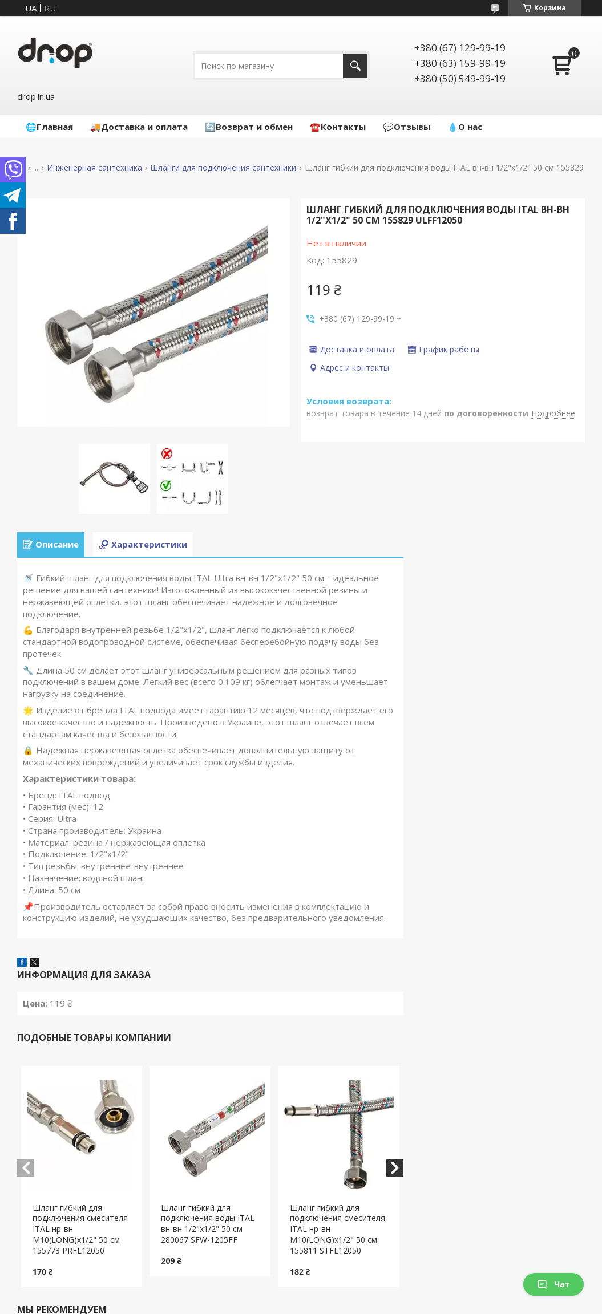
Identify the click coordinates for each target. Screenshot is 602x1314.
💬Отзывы (406, 126)
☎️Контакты (338, 126)
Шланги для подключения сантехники (223, 168)
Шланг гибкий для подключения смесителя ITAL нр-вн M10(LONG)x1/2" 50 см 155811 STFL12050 (337, 1229)
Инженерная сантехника (94, 168)
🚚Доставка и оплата (139, 126)
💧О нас (464, 126)
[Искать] (355, 66)
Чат (553, 1284)
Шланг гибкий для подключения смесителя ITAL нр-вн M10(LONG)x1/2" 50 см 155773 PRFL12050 (80, 1229)
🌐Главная (49, 126)
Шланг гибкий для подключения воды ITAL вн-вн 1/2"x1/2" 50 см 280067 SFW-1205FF (207, 1224)
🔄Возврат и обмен (249, 126)
